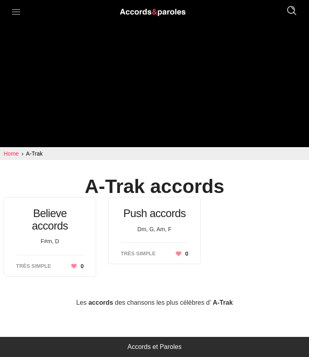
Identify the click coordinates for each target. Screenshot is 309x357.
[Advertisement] (154, 87)
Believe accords (50, 219)
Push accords (154, 213)
